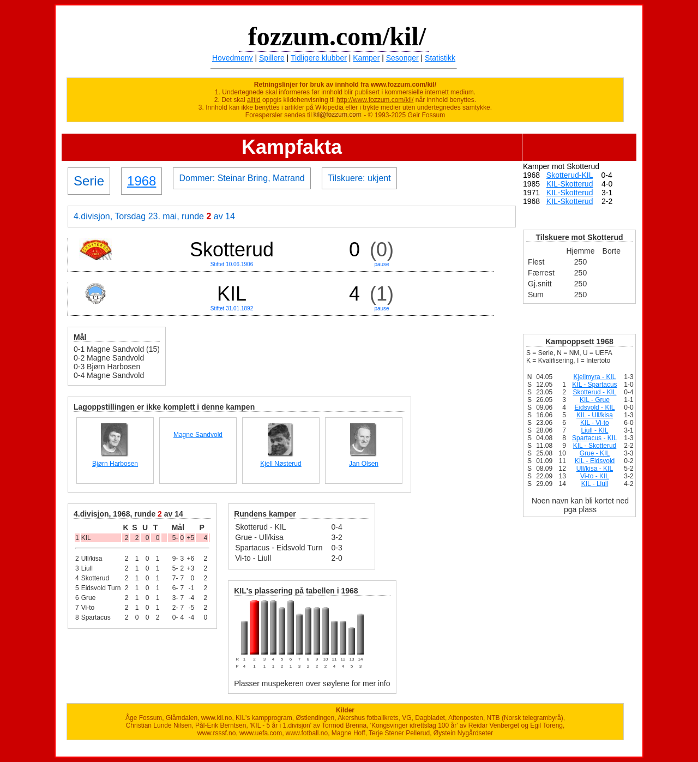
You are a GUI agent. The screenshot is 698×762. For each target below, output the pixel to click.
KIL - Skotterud (595, 445)
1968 (141, 180)
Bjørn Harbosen (115, 463)
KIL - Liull (595, 484)
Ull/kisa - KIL (594, 468)
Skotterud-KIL (569, 175)
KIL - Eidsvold (595, 461)
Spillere (272, 57)
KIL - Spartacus (594, 384)
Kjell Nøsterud (280, 463)
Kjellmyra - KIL (594, 377)
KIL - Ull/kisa (594, 415)
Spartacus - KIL (594, 438)
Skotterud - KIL (594, 392)
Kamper (366, 57)
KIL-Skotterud (569, 183)
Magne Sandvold (197, 435)
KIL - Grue (595, 400)
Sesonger (402, 57)
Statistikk (440, 57)
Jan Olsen (363, 463)
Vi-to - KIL (594, 476)
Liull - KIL (594, 430)
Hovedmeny (232, 57)
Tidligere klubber (319, 57)
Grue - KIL (595, 453)
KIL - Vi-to (594, 423)
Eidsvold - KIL (594, 407)
